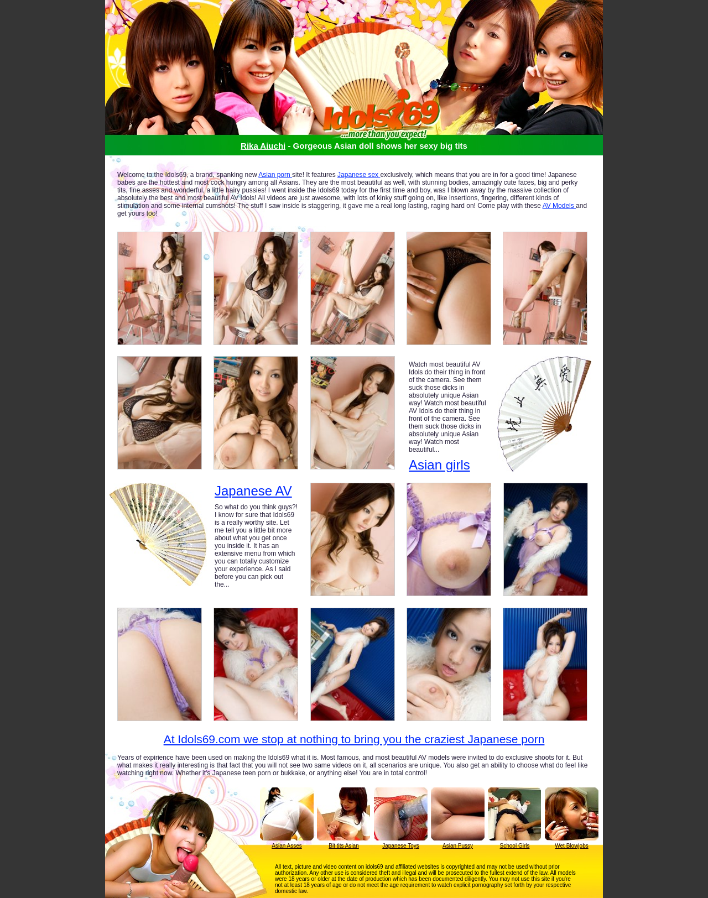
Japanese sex (358, 175)
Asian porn (275, 175)
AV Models (559, 206)
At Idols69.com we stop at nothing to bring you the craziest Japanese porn (354, 739)
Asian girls (439, 464)
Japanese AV (253, 491)
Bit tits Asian (343, 846)
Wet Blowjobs (571, 846)
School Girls (515, 846)
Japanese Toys (400, 846)
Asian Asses (286, 846)
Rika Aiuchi (263, 145)
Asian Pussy (457, 846)
